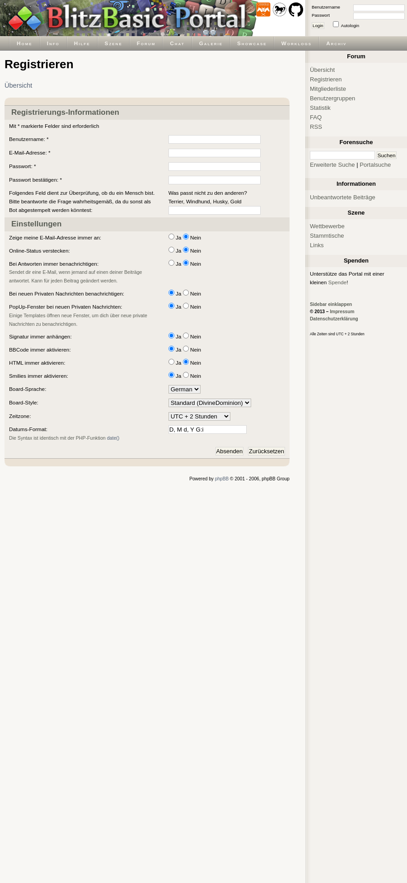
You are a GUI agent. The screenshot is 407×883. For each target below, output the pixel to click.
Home (25, 43)
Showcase (252, 43)
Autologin (350, 25)
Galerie (211, 43)
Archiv (336, 43)
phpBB (222, 478)
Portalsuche (375, 164)
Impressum (342, 311)
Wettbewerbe (327, 226)
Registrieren (326, 79)
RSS (316, 126)
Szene (113, 43)
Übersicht (18, 85)
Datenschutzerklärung (334, 318)
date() (113, 438)
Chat (177, 43)
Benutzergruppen (332, 98)
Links (317, 245)
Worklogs (296, 43)
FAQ (316, 117)
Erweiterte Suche (332, 164)
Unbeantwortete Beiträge (342, 197)
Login (318, 25)
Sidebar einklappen (331, 304)
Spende (337, 282)
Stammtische (327, 235)
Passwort (321, 15)
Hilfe (82, 43)
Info (53, 43)
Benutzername (326, 7)
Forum (146, 43)
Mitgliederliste (328, 88)
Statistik (320, 107)
